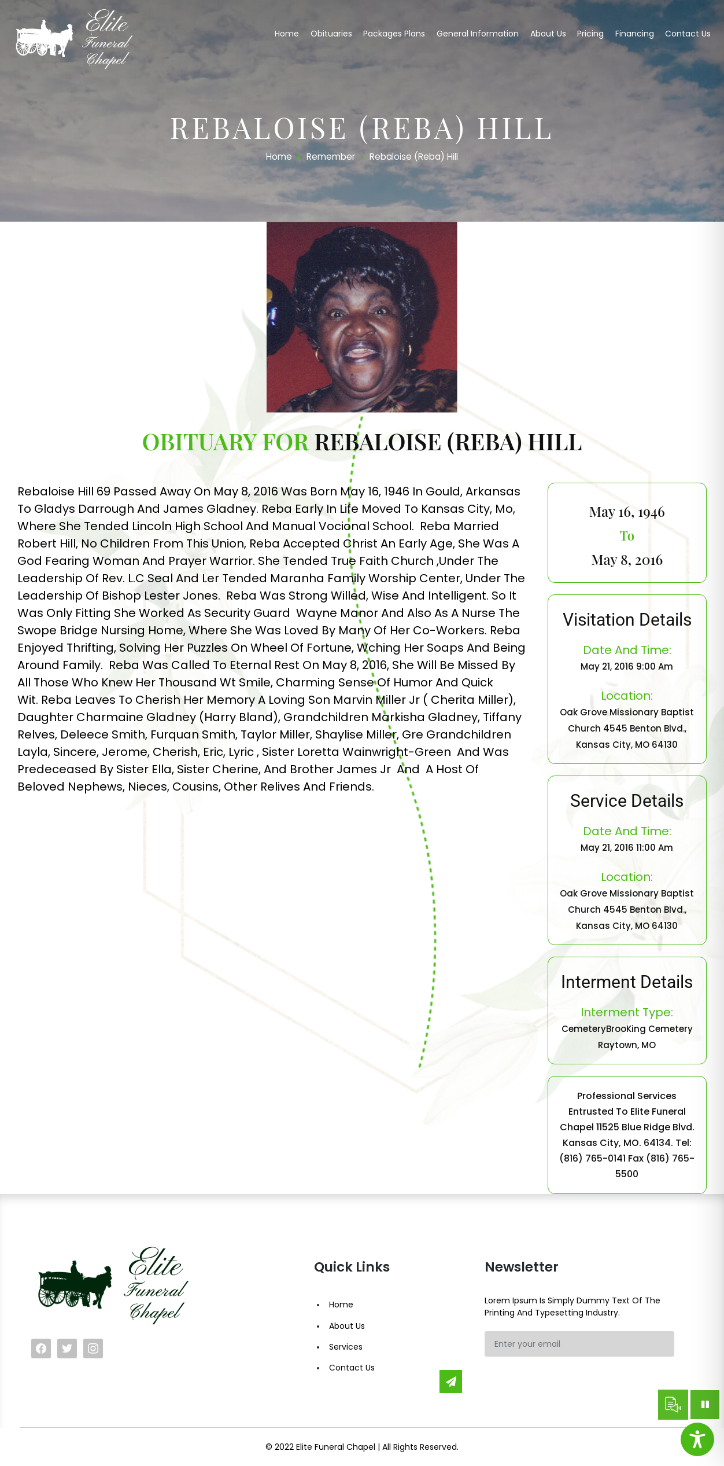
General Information (478, 33)
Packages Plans (394, 33)
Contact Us (352, 1367)
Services (346, 1347)
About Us (347, 1326)
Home (287, 33)
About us (548, 33)
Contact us (688, 33)
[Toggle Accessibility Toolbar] (697, 1439)
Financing (634, 33)
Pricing (590, 33)
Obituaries (331, 33)
